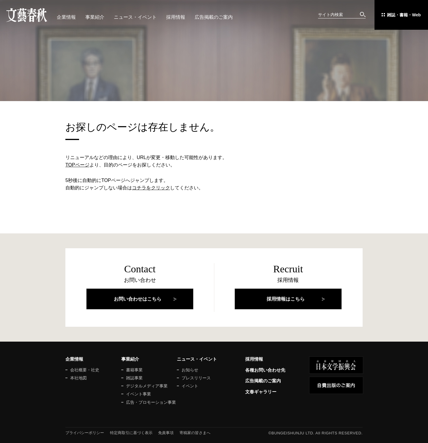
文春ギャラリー (260, 391)
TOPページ (77, 164)
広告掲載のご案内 (214, 17)
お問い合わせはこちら (137, 298)
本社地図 (78, 378)
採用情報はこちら (286, 298)
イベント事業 (138, 394)
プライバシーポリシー (84, 433)
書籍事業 (134, 369)
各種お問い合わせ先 (265, 370)
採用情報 (175, 17)
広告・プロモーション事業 (151, 402)
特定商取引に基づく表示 (131, 433)
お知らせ (190, 369)
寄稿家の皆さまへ (195, 433)
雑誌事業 (134, 378)
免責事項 (166, 433)
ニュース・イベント (135, 17)
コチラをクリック (151, 187)
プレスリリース (196, 378)
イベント (190, 386)
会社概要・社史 (84, 369)
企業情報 (66, 17)
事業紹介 (94, 17)
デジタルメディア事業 (147, 386)
